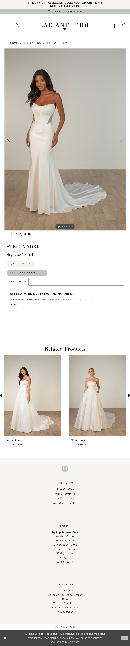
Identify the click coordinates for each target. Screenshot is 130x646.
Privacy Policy (65, 612)
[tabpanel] (65, 139)
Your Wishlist (65, 591)
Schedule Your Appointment (27, 273)
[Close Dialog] (5, 638)
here (76, 642)
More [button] (13, 304)
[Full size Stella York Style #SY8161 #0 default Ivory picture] (65, 139)
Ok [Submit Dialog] (124, 638)
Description (17, 281)
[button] (6, 26)
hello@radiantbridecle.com (65, 503)
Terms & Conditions (65, 603)
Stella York (32, 43)
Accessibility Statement (65, 608)
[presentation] (32, 395)
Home (14, 43)
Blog (65, 599)
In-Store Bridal (58, 43)
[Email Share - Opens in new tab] (29, 234)
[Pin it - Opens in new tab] (25, 234)
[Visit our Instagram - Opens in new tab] (65, 469)
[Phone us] (18, 26)
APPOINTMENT (91, 2)
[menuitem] (6, 26)
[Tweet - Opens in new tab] (20, 234)
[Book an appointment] (65, 11)
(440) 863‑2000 (65, 489)
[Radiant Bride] (65, 26)
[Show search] (123, 26)
